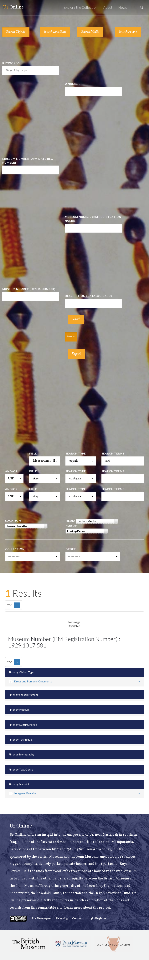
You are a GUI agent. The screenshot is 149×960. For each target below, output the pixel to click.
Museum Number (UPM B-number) (28, 289)
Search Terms (112, 453)
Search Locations (55, 31)
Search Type (75, 453)
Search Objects (16, 31)
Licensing (62, 918)
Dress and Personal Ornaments (30, 681)
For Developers (42, 918)
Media (70, 520)
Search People (128, 31)
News (122, 7)
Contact (77, 918)
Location (13, 520)
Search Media (90, 31)
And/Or (11, 471)
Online (13, 7)
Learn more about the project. (87, 907)
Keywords (11, 63)
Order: (71, 549)
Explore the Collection (80, 7)
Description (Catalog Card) (88, 295)
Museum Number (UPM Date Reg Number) (27, 160)
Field (33, 453)
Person (71, 525)
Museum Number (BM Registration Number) (93, 218)
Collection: (15, 549)
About (107, 7)
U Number (72, 83)
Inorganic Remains (22, 793)
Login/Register (96, 918)
